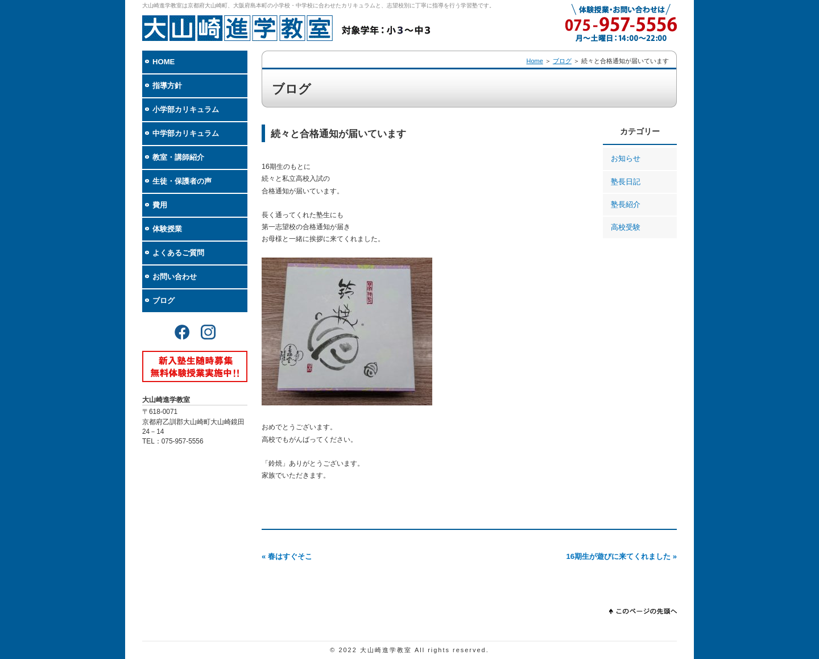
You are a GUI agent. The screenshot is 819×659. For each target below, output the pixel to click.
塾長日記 (625, 181)
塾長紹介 (625, 204)
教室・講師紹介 (178, 157)
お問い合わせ (174, 276)
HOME (163, 61)
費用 (159, 205)
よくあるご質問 (178, 252)
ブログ (163, 300)
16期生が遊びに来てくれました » (621, 557)
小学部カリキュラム (185, 109)
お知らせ (625, 158)
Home (535, 60)
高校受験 (625, 227)
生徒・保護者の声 (182, 181)
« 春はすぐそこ (287, 557)
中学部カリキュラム (185, 133)
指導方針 (167, 85)
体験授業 (167, 229)
